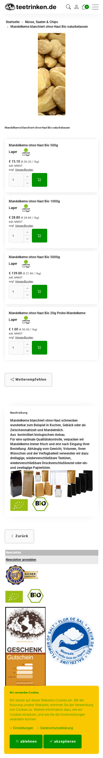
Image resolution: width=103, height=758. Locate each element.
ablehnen (26, 741)
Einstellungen (21, 728)
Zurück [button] (19, 536)
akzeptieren (62, 741)
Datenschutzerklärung (55, 728)
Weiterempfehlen (28, 379)
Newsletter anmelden (21, 560)
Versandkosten (24, 169)
